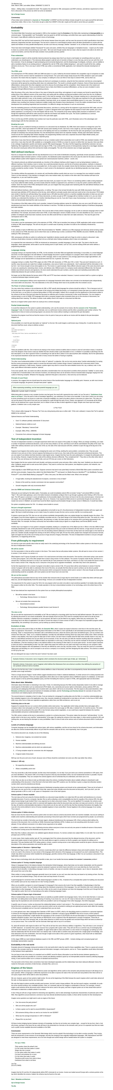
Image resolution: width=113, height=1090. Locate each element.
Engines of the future (21, 968)
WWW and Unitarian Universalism (28, 489)
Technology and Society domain (72, 691)
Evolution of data (18, 626)
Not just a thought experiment (21, 507)
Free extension (17, 55)
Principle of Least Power (19, 378)
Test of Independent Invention (26, 439)
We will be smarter (17, 549)
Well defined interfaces (22, 152)
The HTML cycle (16, 71)
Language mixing (18, 250)
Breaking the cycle (17, 124)
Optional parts (16, 320)
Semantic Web (49, 628)
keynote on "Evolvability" (41, 20)
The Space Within (20, 1043)
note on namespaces (21, 280)
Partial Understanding (20, 305)
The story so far (16, 612)
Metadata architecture (18, 691)
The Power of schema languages (22, 286)
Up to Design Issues (18, 14)
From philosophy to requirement (27, 540)
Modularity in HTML (17, 220)
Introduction (15, 30)
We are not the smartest (19, 575)
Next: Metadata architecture (20, 1079)
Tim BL (13, 1086)
